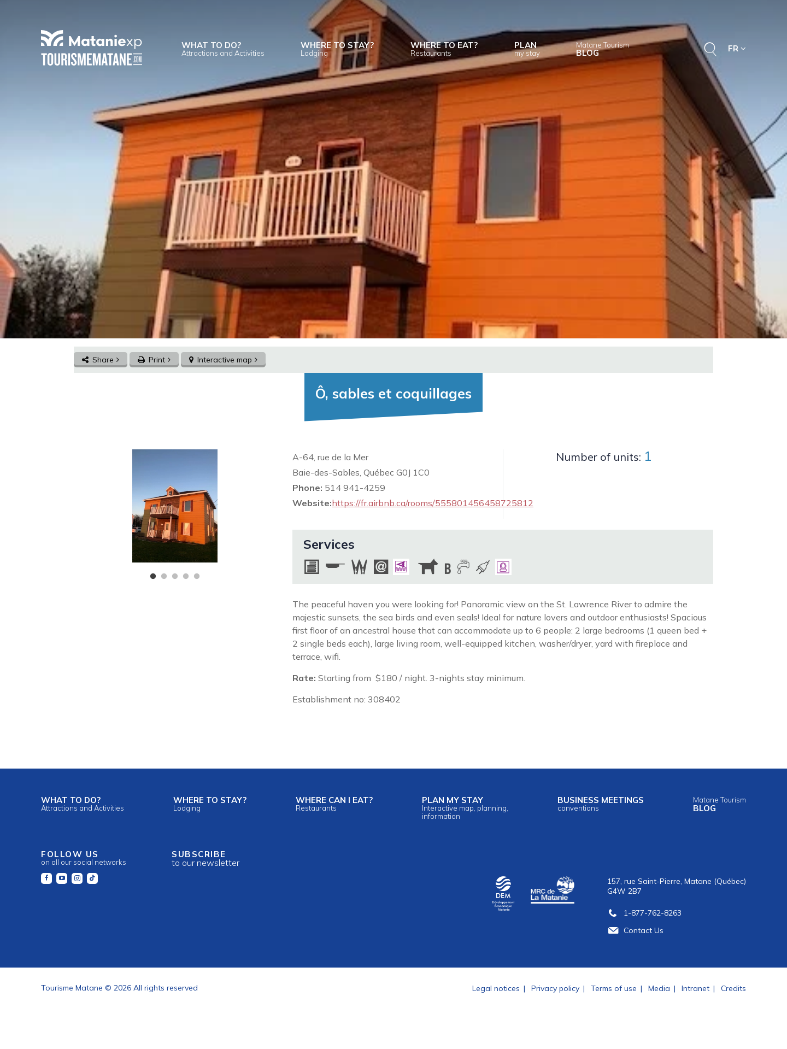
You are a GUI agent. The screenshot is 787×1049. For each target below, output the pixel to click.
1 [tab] (153, 576)
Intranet (695, 988)
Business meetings (600, 803)
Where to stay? (337, 48)
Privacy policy (555, 988)
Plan (527, 48)
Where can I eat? (334, 803)
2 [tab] (163, 576)
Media (659, 988)
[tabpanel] (175, 505)
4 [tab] (185, 576)
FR (737, 48)
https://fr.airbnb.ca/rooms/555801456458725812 (432, 502)
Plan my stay (465, 807)
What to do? (223, 48)
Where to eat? (444, 48)
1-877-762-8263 (644, 913)
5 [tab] (196, 576)
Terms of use (614, 988)
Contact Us (635, 930)
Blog (602, 49)
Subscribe (205, 858)
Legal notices (496, 988)
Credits (733, 988)
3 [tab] (174, 576)
